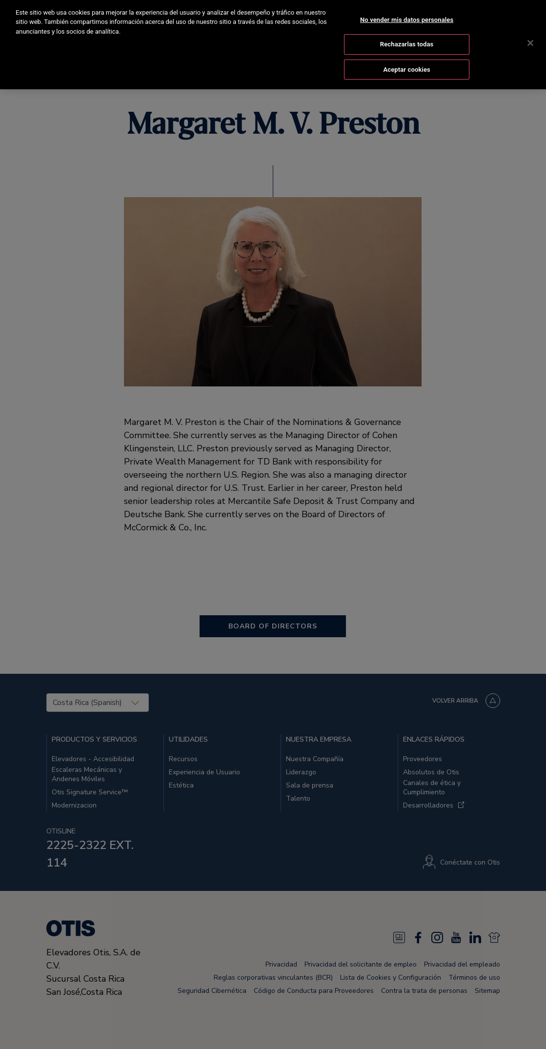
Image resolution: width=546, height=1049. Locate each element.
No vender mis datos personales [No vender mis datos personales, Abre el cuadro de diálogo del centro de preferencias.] (406, 11)
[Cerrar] (530, 34)
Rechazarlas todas (407, 36)
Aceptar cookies (406, 61)
